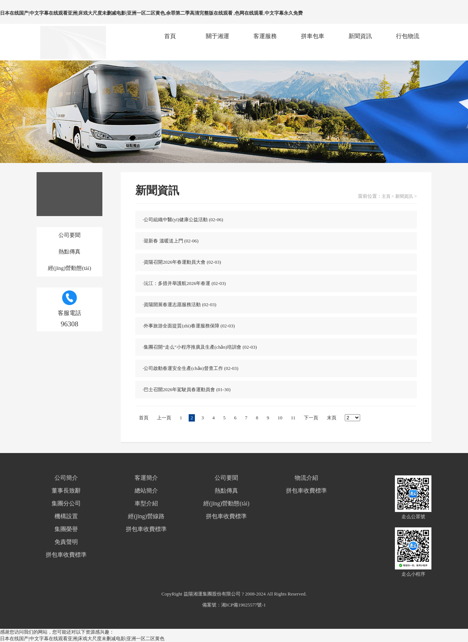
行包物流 (407, 36)
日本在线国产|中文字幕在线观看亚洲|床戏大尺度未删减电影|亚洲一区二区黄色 (82, 638)
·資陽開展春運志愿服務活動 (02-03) (179, 304)
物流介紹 (306, 478)
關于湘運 (217, 36)
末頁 (331, 417)
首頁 (170, 36)
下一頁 (311, 417)
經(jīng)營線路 (146, 516)
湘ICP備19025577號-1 (243, 605)
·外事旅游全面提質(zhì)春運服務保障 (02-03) (189, 326)
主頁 (386, 196)
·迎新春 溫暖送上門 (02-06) (171, 241)
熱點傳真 (69, 252)
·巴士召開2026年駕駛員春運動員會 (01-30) (187, 389)
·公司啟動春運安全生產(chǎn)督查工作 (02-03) (190, 368)
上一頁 (164, 417)
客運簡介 (146, 478)
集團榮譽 (66, 529)
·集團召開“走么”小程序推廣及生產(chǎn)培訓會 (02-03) (200, 347)
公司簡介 (66, 478)
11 (293, 417)
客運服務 (265, 36)
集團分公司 (66, 503)
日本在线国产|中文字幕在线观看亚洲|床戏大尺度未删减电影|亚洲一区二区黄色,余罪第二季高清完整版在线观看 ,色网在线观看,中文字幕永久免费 (151, 13)
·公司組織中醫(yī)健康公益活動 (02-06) (183, 219)
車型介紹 (146, 503)
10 (280, 417)
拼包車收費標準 (66, 555)
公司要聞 (69, 235)
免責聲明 (66, 542)
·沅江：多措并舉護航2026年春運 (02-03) (184, 283)
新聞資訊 (360, 36)
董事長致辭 (66, 490)
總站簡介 (146, 490)
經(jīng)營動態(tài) (69, 268)
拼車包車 (312, 36)
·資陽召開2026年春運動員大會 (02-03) (182, 262)
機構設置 (66, 516)
